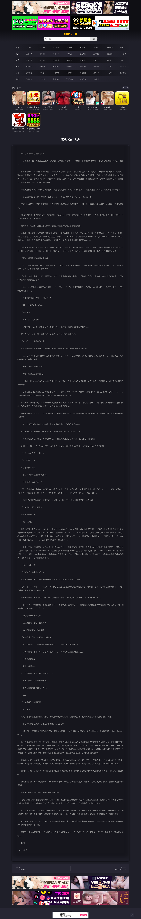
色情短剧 (96, 79)
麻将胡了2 (82, 48)
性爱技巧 (123, 73)
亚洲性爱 (29, 60)
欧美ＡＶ (56, 54)
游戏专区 (69, 48)
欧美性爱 (69, 60)
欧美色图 (56, 66)
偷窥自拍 (29, 66)
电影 (17, 60)
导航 (17, 79)
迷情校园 (83, 73)
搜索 (93, 39)
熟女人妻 (83, 54)
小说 (17, 73)
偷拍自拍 (42, 60)
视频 (17, 54)
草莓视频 (56, 79)
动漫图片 (69, 66)
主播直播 (110, 54)
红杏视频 (83, 79)
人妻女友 (56, 73)
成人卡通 (56, 60)
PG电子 (29, 48)
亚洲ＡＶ (29, 54)
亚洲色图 (42, 66)
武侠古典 (69, 73)
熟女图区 (110, 66)
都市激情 (29, 73)
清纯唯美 (96, 66)
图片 (17, 66)
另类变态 (123, 60)
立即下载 (83, 915)
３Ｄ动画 (69, 54)
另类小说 (96, 73)
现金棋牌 (110, 48)
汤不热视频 (69, 79)
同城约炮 (29, 79)
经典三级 (96, 60)
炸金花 (96, 48)
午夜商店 (42, 79)
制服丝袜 (83, 60)
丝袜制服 (96, 54)
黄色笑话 (110, 73)
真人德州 (42, 48)
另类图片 (123, 66)
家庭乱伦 (42, 73)
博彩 (17, 47)
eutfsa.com (70, 34)
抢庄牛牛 (123, 48)
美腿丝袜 (83, 66)
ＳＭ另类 (123, 54)
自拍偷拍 (42, 54)
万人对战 (56, 48)
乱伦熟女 (110, 60)
